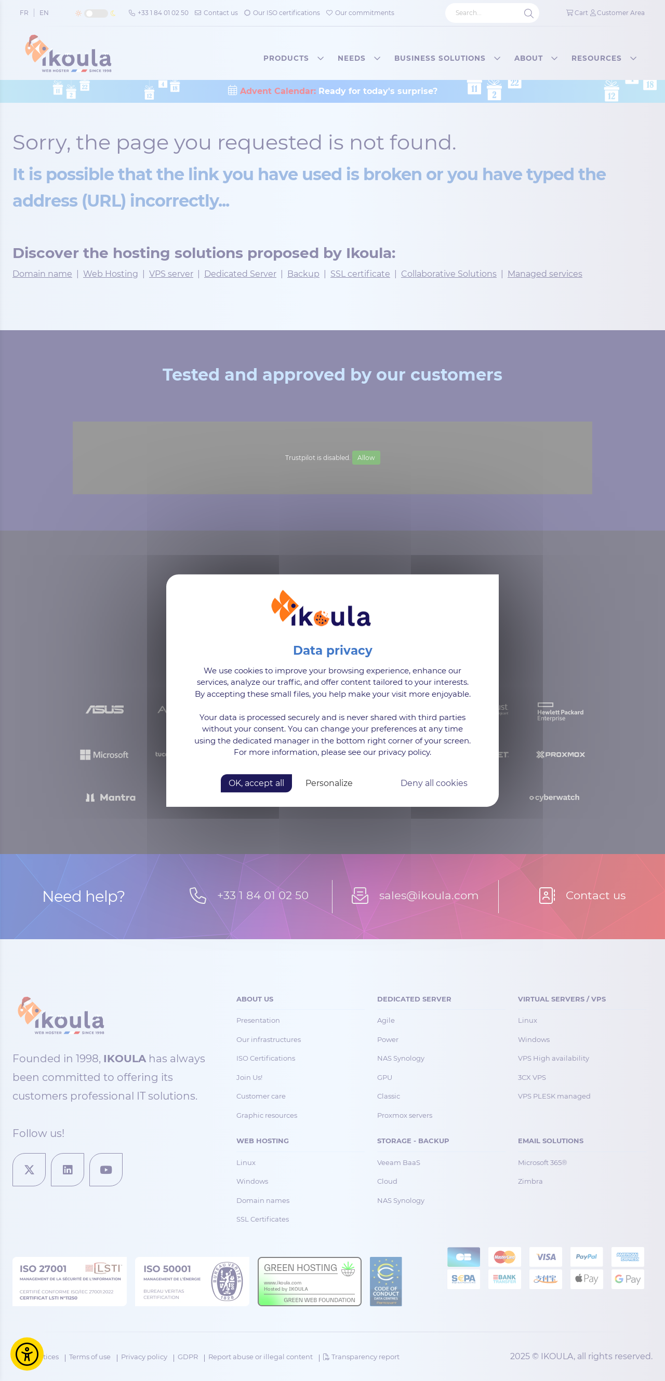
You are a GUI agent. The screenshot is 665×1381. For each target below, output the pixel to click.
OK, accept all (256, 783)
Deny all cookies (434, 783)
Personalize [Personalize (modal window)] (329, 783)
